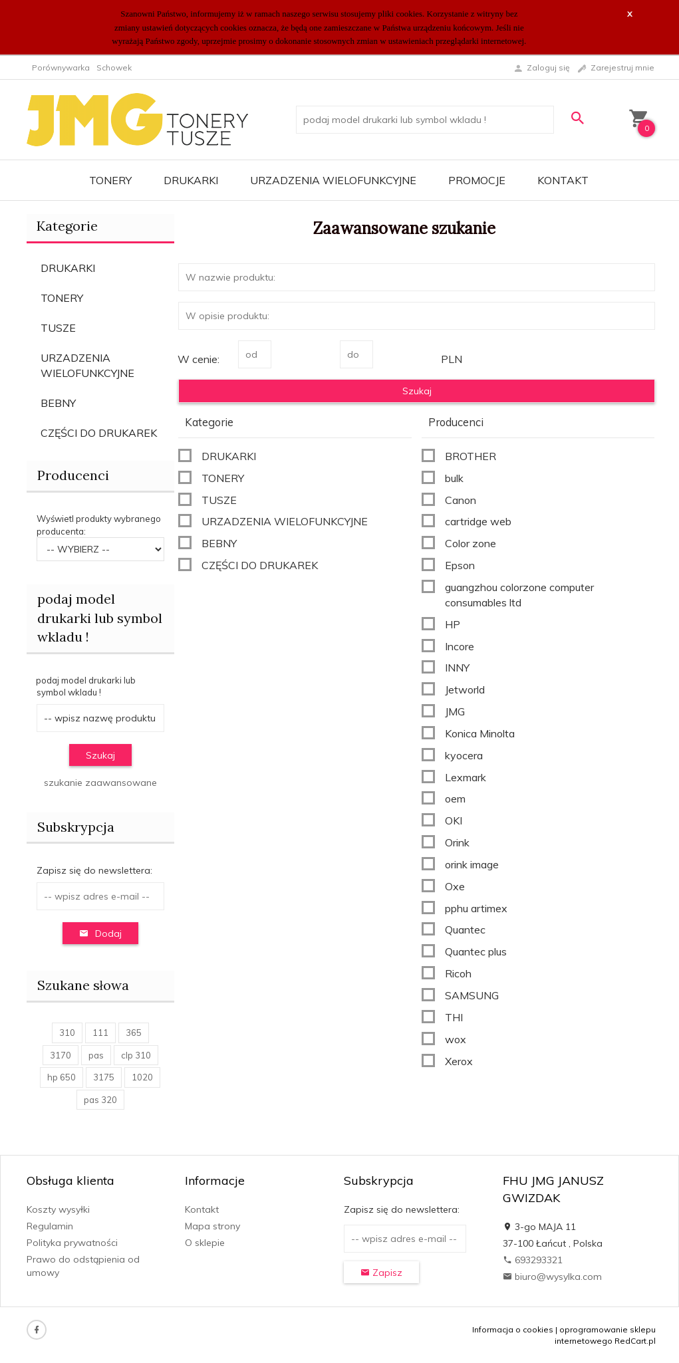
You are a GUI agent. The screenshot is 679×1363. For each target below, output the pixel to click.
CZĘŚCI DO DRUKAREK (99, 432)
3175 (103, 1077)
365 (134, 1032)
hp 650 (61, 1077)
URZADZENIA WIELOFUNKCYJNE (333, 180)
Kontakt (563, 180)
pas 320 (100, 1099)
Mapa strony (212, 1226)
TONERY (110, 180)
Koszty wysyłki (58, 1209)
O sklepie (205, 1243)
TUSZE (58, 327)
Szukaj (100, 755)
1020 (142, 1077)
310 (67, 1032)
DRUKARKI (191, 180)
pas (96, 1055)
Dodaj (100, 933)
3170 (60, 1055)
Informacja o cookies (512, 1329)
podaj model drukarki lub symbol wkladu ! (99, 617)
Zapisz (381, 1273)
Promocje (476, 180)
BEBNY (58, 403)
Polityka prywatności (72, 1243)
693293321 (533, 1260)
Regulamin (50, 1226)
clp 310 (136, 1055)
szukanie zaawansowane (100, 783)
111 (100, 1032)
